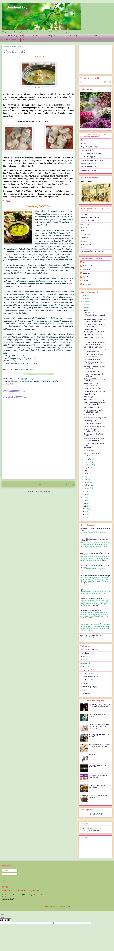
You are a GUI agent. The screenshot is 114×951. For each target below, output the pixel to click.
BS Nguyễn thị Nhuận (87, 676)
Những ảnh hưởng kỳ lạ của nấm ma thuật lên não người (95, 320)
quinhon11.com (45, 895)
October (87, 462)
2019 (84, 494)
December (88, 312)
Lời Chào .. (84, 143)
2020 (84, 491)
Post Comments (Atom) (43, 491)
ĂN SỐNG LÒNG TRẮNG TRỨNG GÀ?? (92, 454)
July (86, 470)
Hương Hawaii (85, 693)
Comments (7, 874)
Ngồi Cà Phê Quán (88, 182)
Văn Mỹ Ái (86, 280)
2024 (84, 301)
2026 (84, 295)
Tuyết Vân (83, 227)
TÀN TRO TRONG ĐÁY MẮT (93, 407)
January (87, 488)
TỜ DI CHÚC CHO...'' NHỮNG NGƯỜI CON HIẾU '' (94, 411)
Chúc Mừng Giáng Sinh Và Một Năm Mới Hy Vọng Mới (94, 343)
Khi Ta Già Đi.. (94, 755)
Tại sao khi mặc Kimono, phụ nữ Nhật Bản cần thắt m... (94, 351)
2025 (84, 298)
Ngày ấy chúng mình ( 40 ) (89, 170)
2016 (84, 503)
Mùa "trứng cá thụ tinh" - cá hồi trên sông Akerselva (94, 439)
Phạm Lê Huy (84, 224)
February (87, 485)
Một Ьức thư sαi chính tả (92, 359)
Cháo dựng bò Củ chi (22, 381)
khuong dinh (87, 284)
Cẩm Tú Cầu (84, 237)
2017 (84, 500)
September (88, 465)
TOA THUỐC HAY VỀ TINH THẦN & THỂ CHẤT (93, 430)
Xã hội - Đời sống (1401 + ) (89, 157)
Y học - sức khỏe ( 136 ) (88, 150)
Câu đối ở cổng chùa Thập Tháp (94, 426)
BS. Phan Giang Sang (87, 687)
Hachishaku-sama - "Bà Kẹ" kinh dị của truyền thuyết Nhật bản (100, 705)
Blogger (68, 906)
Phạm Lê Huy (87, 266)
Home (39, 484)
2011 (84, 517)
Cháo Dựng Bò (89, 397)
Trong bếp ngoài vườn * (62, 36)
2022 (84, 307)
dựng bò (31, 381)
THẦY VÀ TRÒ (89, 451)
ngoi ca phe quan (96, 598)
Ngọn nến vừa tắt (89, 394)
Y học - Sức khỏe (85, 36)
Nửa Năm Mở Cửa (90, 329)
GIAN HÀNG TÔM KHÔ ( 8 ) (89, 167)
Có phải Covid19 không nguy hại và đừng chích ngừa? (94, 355)
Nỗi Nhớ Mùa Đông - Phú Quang (94, 391)
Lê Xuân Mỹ (84, 683)
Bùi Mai (82, 690)
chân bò (13, 381)
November (88, 459)
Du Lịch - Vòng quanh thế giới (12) (91, 153)
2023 (84, 304)
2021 (84, 310)
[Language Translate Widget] (90, 828)
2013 (84, 512)
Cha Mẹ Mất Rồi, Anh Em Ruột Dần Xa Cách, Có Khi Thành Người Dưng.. (99, 726)
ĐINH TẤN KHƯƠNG (87, 221)
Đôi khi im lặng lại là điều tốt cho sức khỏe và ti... (94, 325)
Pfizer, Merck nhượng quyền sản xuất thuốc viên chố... (94, 403)
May (86, 476)
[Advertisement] (38, 463)
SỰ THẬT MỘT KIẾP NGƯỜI (93, 335)
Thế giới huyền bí (12, 40)
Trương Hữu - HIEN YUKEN (89, 217)
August (86, 468)
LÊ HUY (83, 656)
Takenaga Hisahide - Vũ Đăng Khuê (92, 251)
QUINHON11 (44, 381)
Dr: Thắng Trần (85, 234)
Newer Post (7, 484)
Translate (94, 831)
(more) (89, 534)
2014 (84, 509)
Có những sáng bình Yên (92, 423)
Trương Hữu (86, 273)
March (86, 482)
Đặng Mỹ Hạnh (85, 680)
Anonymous (84, 553)
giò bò (37, 381)
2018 (84, 497)
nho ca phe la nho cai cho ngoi (100, 576)
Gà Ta (85, 262)
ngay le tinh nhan (96, 635)
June (86, 473)
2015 (84, 506)
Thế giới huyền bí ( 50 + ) (88, 163)
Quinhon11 (11, 378)
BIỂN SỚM (87, 448)
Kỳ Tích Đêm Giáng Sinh (92, 415)
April (86, 479)
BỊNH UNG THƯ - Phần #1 (93, 388)
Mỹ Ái (82, 231)
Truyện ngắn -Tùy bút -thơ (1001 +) (91, 160)
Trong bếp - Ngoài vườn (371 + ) (90, 147)
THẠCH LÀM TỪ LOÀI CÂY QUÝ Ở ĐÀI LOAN (98, 786)
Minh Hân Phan (85, 244)
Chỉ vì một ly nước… (90, 421)
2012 (84, 515)
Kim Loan (83, 241)
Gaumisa (83, 666)
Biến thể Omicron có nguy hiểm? (95, 418)
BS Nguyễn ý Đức (86, 670)
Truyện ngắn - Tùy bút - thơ (35, 36)
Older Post (70, 484)
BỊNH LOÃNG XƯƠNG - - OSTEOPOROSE (92, 384)
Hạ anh (82, 248)
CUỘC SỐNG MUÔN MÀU (93, 347)
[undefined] (7, 920)
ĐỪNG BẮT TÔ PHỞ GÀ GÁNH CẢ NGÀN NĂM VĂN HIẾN (99, 746)
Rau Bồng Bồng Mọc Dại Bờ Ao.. (95, 332)
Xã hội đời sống (11, 36)
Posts (5, 870)
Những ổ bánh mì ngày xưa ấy (94, 400)
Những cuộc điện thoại (91, 371)
